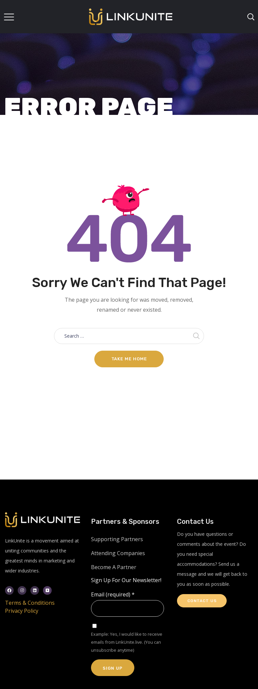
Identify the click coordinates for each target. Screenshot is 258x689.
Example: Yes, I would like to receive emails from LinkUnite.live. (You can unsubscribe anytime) (126, 642)
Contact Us (201, 600)
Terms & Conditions (30, 602)
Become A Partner (113, 567)
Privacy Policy (21, 610)
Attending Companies (118, 553)
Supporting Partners (117, 539)
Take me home (129, 358)
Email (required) (113, 594)
